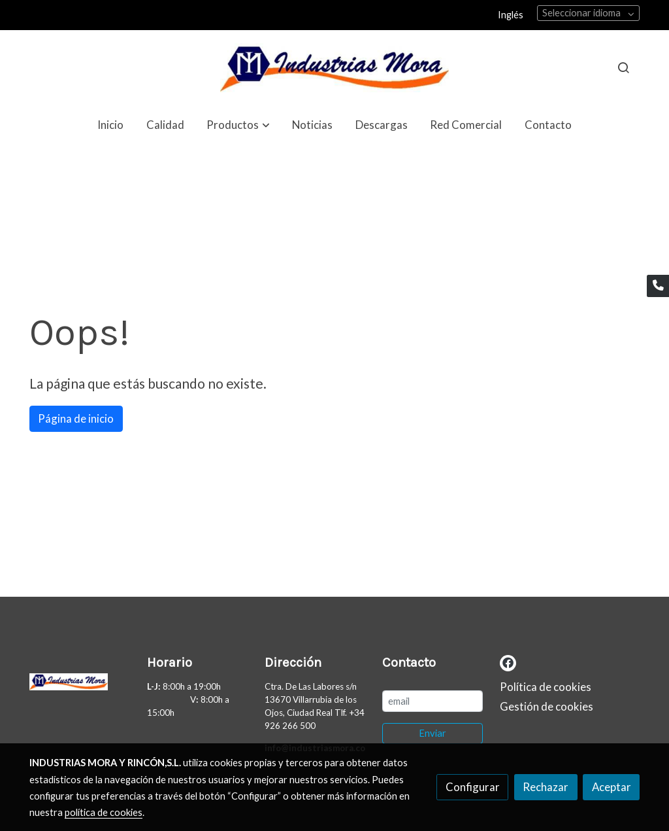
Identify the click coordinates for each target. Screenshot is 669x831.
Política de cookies (545, 687)
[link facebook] (508, 661)
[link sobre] (80, 685)
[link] (334, 67)
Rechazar (545, 787)
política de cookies (103, 812)
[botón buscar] (623, 67)
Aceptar (611, 787)
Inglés (510, 14)
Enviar (432, 733)
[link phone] (658, 286)
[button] (238, 124)
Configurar (473, 787)
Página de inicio (76, 418)
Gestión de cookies (546, 706)
